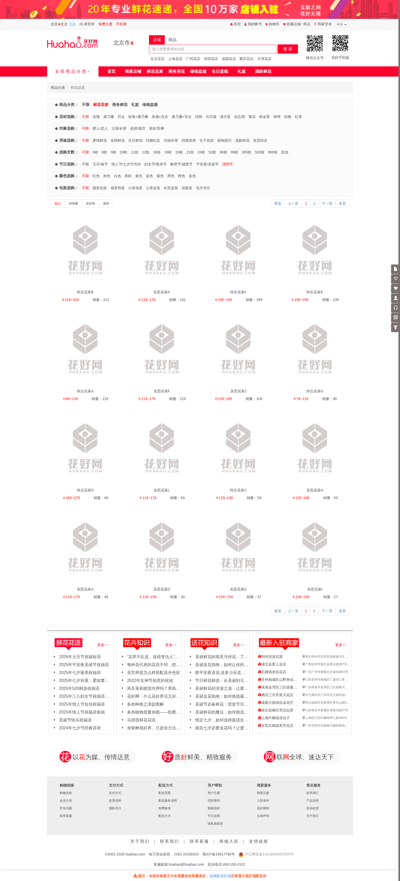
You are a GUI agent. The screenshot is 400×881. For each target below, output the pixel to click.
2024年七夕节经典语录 (80, 728)
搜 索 (287, 49)
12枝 (146, 152)
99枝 (235, 152)
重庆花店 (246, 59)
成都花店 (229, 59)
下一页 (327, 203)
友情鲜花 (117, 140)
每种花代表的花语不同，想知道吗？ (159, 664)
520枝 (259, 152)
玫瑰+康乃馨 (138, 117)
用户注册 (214, 793)
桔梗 (287, 117)
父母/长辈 (119, 128)
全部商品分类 (71, 71)
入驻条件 (263, 800)
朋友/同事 (156, 128)
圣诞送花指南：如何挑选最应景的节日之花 (234, 696)
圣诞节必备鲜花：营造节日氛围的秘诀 (230, 704)
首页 (235, 24)
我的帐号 (253, 24)
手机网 (121, 24)
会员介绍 (66, 800)
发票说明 (115, 800)
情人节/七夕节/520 (126, 164)
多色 (192, 176)
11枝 (135, 152)
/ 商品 (306, 24)
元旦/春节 (100, 164)
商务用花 (176, 71)
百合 (121, 117)
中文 (341, 24)
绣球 (277, 117)
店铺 (157, 40)
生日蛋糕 (220, 71)
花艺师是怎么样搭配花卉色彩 (153, 672)
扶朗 (198, 117)
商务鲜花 (120, 104)
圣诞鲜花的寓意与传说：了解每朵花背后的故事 (238, 657)
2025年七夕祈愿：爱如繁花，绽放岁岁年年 (98, 680)
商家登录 (323, 24)
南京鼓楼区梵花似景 (275, 710)
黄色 (138, 176)
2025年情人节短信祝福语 (82, 704)
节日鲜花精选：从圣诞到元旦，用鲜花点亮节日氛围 (242, 680)
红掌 (298, 117)
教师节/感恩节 (181, 164)
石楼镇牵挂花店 (272, 672)
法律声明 (263, 816)
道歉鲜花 (242, 140)
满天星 (225, 117)
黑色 (170, 176)
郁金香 (264, 117)
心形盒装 (153, 188)
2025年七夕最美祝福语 (80, 672)
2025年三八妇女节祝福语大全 (86, 696)
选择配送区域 (220, 876)
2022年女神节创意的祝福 (150, 680)
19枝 (179, 152)
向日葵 (211, 117)
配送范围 (164, 793)
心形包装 (135, 188)
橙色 (181, 176)
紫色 (160, 176)
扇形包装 (117, 188)
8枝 (104, 152)
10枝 (124, 152)
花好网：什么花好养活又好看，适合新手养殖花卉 (172, 696)
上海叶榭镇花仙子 (274, 718)
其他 (284, 152)
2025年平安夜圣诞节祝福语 (84, 664)
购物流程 (66, 793)
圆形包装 (100, 188)
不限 (86, 104)
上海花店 (175, 59)
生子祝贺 (206, 140)
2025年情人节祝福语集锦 (82, 712)
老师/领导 (137, 128)
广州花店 (193, 59)
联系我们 (312, 793)
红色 (96, 176)
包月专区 (203, 188)
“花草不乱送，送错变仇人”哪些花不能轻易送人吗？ (173, 657)
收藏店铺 (292, 24)
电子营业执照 (159, 854)
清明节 (227, 164)
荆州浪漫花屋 (270, 657)
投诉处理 (312, 808)
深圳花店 (211, 59)
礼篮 (242, 71)
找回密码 (214, 800)
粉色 (106, 176)
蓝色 (149, 176)
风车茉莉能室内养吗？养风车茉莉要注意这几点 (170, 688)
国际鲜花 (263, 71)
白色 (117, 176)
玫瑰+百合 (160, 117)
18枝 (168, 152)
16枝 (157, 152)
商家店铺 (133, 71)
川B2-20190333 (186, 854)
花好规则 (263, 808)
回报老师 (189, 140)
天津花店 (264, 59)
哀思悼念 (260, 140)
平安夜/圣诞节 (207, 164)
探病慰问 (224, 140)
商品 (172, 40)
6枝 (95, 152)
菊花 (252, 117)
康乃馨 (108, 117)
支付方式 (115, 793)
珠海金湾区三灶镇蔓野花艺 (281, 687)
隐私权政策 (215, 823)
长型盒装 (171, 188)
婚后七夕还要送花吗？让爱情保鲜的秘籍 (232, 728)
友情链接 (258, 841)
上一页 (293, 203)
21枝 (190, 152)
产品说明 (312, 800)
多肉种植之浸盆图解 (145, 704)
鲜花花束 (155, 71)
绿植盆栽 (198, 71)
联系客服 (66, 816)
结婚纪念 (153, 140)
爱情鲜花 (100, 140)
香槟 (128, 176)
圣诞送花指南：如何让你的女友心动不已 (232, 664)
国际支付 (115, 808)
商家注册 (263, 793)
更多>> (102, 645)
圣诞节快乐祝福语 (75, 720)
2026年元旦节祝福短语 (80, 657)
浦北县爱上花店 (272, 664)
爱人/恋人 (100, 128)
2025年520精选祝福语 (79, 688)
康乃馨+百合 (182, 117)
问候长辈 (171, 140)
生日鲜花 (135, 140)
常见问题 (66, 808)
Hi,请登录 (87, 24)
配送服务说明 (167, 800)
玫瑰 (96, 117)
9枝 (113, 152)
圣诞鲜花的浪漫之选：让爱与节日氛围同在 (234, 688)
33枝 (201, 152)
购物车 (272, 24)
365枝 (246, 152)
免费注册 (105, 24)
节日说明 (214, 816)
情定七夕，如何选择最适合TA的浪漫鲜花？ (234, 720)
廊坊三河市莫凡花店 (275, 695)
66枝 (223, 152)
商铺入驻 (229, 841)
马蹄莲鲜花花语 (141, 720)
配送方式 (164, 816)
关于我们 (312, 816)
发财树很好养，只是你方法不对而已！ (161, 728)
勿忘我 (239, 117)
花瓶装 (187, 188)
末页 (342, 203)
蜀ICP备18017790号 (218, 854)
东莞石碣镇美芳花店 (275, 725)
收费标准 (164, 808)
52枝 (212, 152)
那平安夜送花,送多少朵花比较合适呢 (228, 672)
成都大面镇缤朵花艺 (275, 703)
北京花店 (157, 59)
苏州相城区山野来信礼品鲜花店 (284, 680)
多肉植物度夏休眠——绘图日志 (155, 712)
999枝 (273, 152)
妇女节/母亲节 (155, 164)
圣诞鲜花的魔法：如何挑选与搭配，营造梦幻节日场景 (244, 712)
